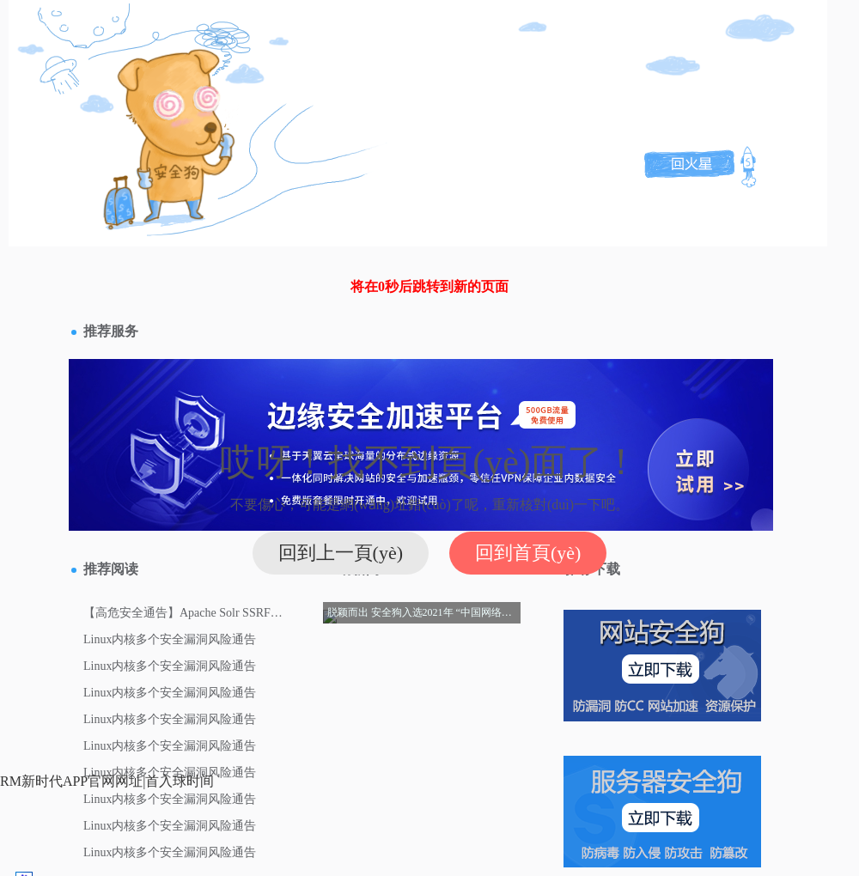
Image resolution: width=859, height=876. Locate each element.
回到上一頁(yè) (340, 552)
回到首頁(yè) (528, 552)
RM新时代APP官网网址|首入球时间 (107, 781)
